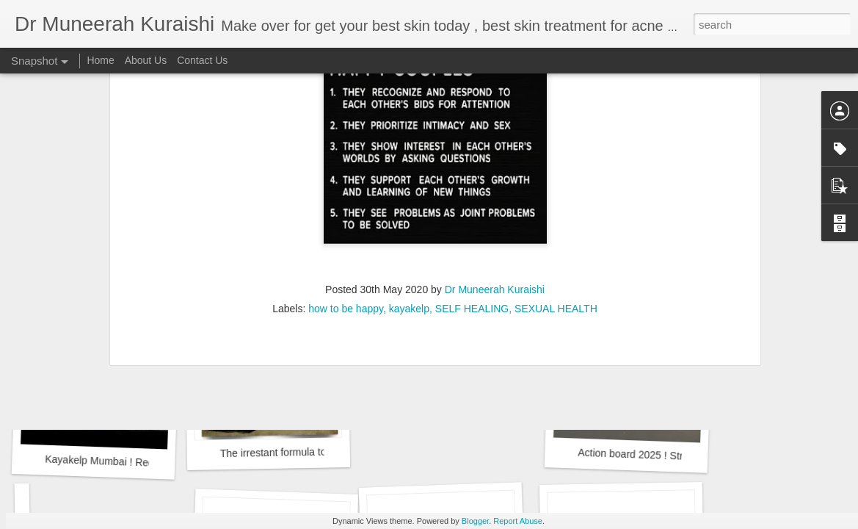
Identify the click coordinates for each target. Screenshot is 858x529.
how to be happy (345, 114)
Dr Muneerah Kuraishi (495, 95)
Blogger (475, 521)
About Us (146, 60)
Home (100, 60)
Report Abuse (517, 521)
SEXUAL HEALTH (556, 114)
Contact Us (202, 60)
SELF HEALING (472, 114)
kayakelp (409, 114)
